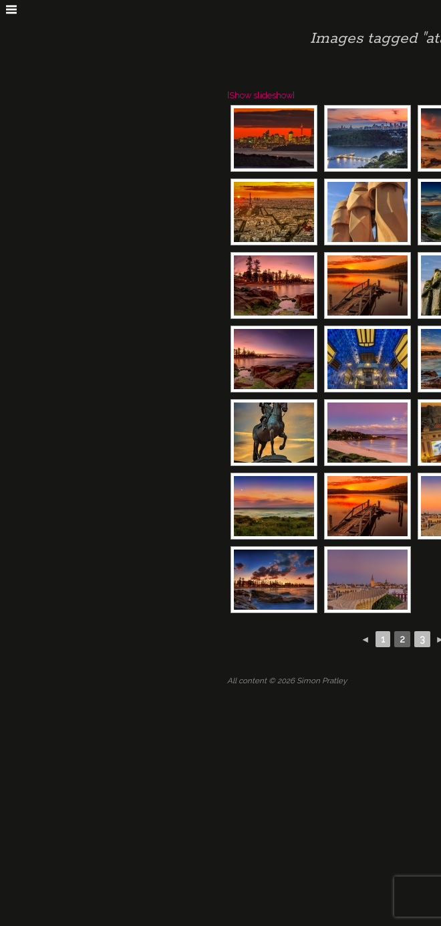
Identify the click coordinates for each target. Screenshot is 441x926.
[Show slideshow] (261, 95)
